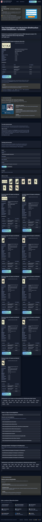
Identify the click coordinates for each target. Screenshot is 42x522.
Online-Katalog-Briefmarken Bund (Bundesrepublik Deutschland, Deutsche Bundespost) (16, 440)
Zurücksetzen (9, 166)
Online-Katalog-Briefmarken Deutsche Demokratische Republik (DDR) (13, 435)
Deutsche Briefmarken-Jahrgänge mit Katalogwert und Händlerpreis (13, 450)
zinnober (10, 402)
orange (30, 400)
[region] (21, 69)
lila (27, 400)
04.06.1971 (16, 52)
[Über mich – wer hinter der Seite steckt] (21, 514)
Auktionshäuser (22, 1)
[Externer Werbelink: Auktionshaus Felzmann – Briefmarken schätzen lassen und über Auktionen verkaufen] (8, 109)
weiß (6, 402)
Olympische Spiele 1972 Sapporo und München (10, 41)
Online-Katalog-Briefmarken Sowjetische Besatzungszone (11, 431)
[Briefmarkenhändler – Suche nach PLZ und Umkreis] (21, 505)
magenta (3, 468)
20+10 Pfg (24, 277)
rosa (34, 400)
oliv (14, 402)
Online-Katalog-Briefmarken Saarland (8, 433)
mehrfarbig (5, 400)
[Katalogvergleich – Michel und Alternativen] (7, 514)
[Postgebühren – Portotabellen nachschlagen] (21, 510)
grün (22, 400)
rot (24, 400)
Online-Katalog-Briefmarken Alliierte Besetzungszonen (11, 428)
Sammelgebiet (4, 156)
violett (3, 402)
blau (9, 400)
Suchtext (3, 162)
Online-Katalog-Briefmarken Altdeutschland (9, 424)
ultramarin (32, 402)
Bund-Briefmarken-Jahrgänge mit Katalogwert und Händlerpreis (13, 452)
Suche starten (4, 166)
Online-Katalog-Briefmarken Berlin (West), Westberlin (11, 438)
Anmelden (39, 1)
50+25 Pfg (24, 195)
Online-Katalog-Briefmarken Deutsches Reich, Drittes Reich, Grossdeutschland (15, 426)
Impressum (21, 519)
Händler (17, 1)
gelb (16, 400)
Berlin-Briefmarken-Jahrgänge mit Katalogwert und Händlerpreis (13, 457)
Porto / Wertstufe (4, 159)
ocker (37, 402)
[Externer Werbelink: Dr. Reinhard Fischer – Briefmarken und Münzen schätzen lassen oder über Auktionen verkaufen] (27, 111)
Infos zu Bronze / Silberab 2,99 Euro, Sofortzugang (6, 76)
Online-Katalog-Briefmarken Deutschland (9, 421)
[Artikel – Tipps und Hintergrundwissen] (34, 510)
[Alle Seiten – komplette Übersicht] (34, 514)
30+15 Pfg (24, 236)
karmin (28, 402)
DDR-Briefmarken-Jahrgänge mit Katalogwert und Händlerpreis (12, 455)
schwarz (37, 400)
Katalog (3, 152)
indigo (8, 468)
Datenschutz (26, 519)
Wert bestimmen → (33, 1)
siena (21, 402)
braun (13, 400)
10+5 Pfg (24, 318)
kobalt (17, 402)
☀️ (39, 519)
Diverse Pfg (22, 41)
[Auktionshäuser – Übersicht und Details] (34, 505)
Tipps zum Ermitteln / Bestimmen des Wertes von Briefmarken (12, 414)
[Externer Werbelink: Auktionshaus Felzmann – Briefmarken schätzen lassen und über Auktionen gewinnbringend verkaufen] (27, 106)
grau (19, 400)
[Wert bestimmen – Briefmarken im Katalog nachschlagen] (7, 505)
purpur (24, 402)
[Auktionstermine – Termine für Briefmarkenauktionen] (7, 510)
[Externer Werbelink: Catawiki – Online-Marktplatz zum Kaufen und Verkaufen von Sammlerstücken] (27, 115)
